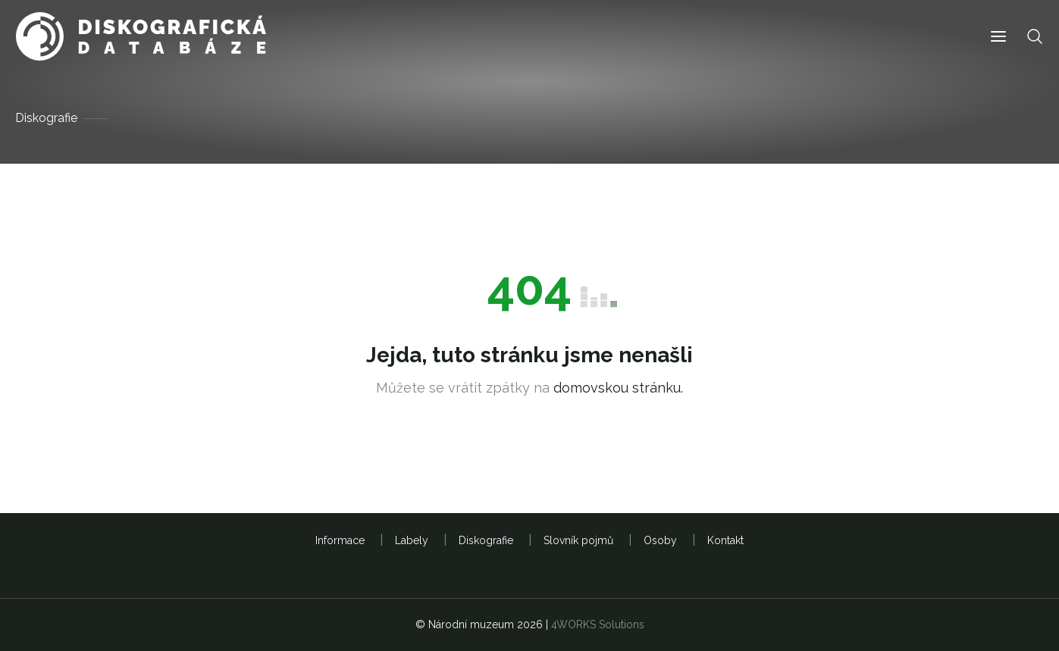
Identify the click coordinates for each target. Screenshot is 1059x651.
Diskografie (46, 118)
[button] (998, 36)
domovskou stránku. (618, 388)
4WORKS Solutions (597, 624)
